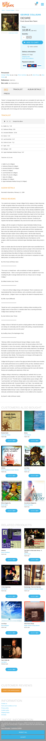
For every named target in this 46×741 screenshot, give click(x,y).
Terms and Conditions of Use (9, 705)
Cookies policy (5, 710)
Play (4, 121)
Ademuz (3, 550)
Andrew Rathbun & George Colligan (33, 589)
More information (6, 728)
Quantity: (25, 34)
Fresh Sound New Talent (28, 21)
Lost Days (4, 623)
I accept (23, 737)
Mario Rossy (36, 75)
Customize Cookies (16, 728)
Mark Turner (27, 554)
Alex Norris (4, 589)
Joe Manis (4, 662)
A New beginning (5, 587)
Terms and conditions (27, 58)
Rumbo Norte (4, 433)
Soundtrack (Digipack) (30, 503)
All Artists (3, 714)
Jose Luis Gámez (5, 435)
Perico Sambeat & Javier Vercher (10, 470)
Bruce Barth (4, 505)
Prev (7, 121)
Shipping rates (26, 56)
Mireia (26, 433)
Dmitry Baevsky (28, 505)
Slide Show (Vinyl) (29, 623)
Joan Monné (27, 435)
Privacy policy (5, 708)
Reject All (23, 732)
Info (6, 89)
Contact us (4, 703)
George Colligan (10, 10)
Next (10, 121)
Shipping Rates (5, 712)
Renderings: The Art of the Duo (32, 587)
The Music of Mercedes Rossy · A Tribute (33, 551)
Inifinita (3, 468)
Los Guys (26, 468)
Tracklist (18, 89)
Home (3, 10)
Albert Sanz (27, 470)
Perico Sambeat (22, 75)
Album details (34, 89)
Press (7, 94)
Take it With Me (5, 660)
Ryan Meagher (5, 625)
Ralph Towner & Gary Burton (31, 625)
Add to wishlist (34, 46)
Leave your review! (13, 33)
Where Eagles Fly (6, 503)
